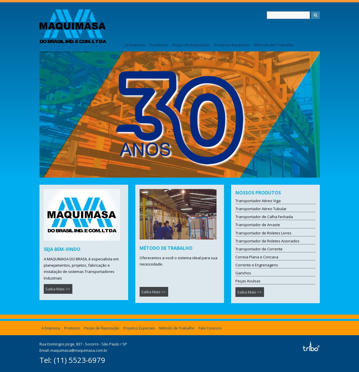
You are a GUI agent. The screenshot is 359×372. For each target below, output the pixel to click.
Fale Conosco (210, 328)
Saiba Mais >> (57, 288)
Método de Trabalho (273, 44)
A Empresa (135, 44)
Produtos (159, 44)
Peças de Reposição (191, 44)
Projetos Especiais (231, 44)
